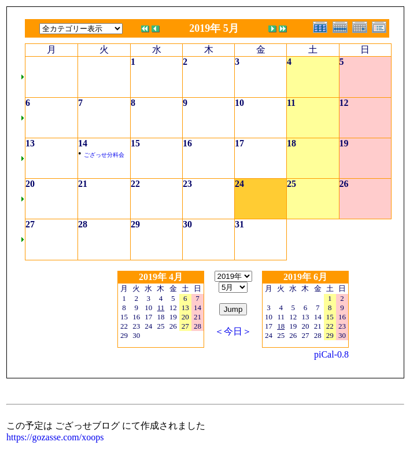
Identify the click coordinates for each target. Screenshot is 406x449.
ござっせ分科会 (104, 155)
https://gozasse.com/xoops (55, 437)
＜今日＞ (233, 331)
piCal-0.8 (331, 354)
